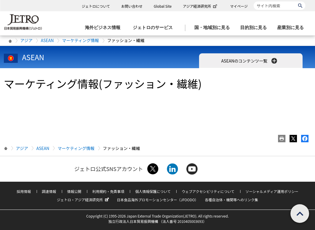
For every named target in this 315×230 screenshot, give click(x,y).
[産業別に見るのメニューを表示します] (292, 27)
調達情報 (49, 191)
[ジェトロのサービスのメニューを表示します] (154, 27)
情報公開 (74, 191)
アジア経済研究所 (200, 6)
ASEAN (47, 40)
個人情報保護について (153, 191)
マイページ (239, 6)
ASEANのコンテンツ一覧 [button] (249, 61)
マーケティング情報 (80, 40)
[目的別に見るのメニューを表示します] (255, 27)
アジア (26, 40)
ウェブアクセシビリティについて (208, 191)
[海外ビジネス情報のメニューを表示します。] (104, 27)
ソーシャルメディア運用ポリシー (271, 191)
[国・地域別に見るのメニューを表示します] (213, 27)
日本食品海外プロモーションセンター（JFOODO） (157, 199)
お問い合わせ (132, 6)
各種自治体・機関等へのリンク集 (231, 199)
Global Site (163, 6)
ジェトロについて (96, 6)
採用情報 (24, 191)
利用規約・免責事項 (108, 191)
